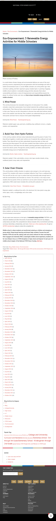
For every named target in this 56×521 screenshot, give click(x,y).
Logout (20, 481)
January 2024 (8, 329)
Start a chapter (11, 459)
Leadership (5, 490)
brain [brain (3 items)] (27, 435)
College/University (9, 408)
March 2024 (8, 324)
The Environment (12, 31)
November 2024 (9, 303)
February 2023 (8, 355)
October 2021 (8, 395)
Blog (10, 247)
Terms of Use (30, 509)
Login (13, 481)
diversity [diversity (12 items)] (24, 438)
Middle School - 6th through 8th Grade (19, 249)
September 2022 (9, 366)
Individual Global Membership (9, 507)
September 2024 (9, 308)
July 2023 (7, 345)
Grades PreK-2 (31, 486)
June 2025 (7, 284)
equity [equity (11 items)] (14, 444)
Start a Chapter (6, 506)
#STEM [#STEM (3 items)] (11, 435)
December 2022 (9, 358)
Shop (42, 481)
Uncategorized (8, 426)
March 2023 (8, 353)
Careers (4, 492)
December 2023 (9, 332)
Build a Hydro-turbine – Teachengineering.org (23, 154)
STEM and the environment (36, 249)
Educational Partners (32, 502)
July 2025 (7, 282)
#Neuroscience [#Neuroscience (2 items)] (6, 435)
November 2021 (9, 392)
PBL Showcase (31, 497)
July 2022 (7, 371)
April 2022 (7, 379)
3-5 (6, 403)
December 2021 (9, 390)
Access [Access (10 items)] (24, 435)
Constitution (5, 512)
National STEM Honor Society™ (24, 5)
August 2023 (8, 342)
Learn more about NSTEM (14, 456)
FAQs (4, 509)
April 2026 (7, 258)
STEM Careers (8, 421)
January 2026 (8, 266)
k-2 (6, 413)
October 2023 (8, 337)
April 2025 (7, 290)
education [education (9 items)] (30, 438)
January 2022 (8, 387)
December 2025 (9, 268)
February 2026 (8, 263)
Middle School (15, 247)
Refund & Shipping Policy (33, 506)
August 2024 (8, 311)
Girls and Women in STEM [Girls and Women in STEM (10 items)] (35, 444)
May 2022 (7, 377)
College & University (32, 492)
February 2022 (8, 385)
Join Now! (28, 481)
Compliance (30, 510)
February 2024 (8, 326)
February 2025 (8, 295)
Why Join (4, 487)
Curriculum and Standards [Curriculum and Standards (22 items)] (13, 438)
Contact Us (10, 462)
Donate (36, 481)
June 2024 (7, 316)
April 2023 (7, 350)
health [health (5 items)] (44, 444)
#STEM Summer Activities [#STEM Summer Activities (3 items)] (17, 435)
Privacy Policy (30, 507)
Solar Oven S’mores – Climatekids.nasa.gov (22, 186)
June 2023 (7, 348)
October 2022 (8, 363)
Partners (29, 500)
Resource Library (31, 496)
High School (8, 410)
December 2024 (9, 300)
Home (4, 31)
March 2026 (8, 261)
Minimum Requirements (7, 489)
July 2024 (7, 313)
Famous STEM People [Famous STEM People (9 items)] (22, 444)
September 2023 (9, 340)
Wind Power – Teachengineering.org (20, 120)
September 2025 (9, 276)
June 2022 (7, 374)
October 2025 (8, 274)
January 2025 (8, 297)
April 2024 (7, 321)
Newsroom (7, 418)
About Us (4, 486)
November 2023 (9, 334)
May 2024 (7, 319)
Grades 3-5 (30, 487)
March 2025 (8, 292)
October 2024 (8, 305)
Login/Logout (5, 496)
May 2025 (7, 287)
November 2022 (9, 361)
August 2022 (8, 369)
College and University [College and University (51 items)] (38, 434)
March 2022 (8, 382)
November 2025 (9, 271)
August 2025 (8, 279)
